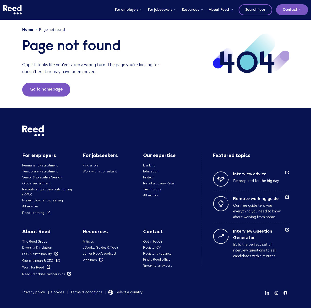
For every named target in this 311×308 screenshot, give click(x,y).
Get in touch (152, 241)
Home (27, 29)
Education (150, 171)
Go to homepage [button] (46, 89)
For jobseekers (160, 10)
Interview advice (250, 174)
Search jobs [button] (255, 10)
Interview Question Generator (252, 234)
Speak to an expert (157, 265)
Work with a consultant (100, 171)
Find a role (90, 165)
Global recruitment (36, 183)
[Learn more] (267, 293)
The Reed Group (34, 241)
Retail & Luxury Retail (159, 183)
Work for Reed (33, 267)
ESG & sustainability (37, 254)
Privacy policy (33, 292)
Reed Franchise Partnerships (43, 274)
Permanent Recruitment (40, 165)
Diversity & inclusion (37, 247)
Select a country (128, 292)
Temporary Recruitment (40, 171)
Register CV (152, 247)
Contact (290, 10)
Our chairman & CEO (38, 260)
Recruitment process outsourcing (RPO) (47, 191)
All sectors (150, 195)
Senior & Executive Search (42, 177)
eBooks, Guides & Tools (101, 247)
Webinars (90, 260)
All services (30, 206)
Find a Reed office (156, 259)
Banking (149, 165)
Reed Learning (33, 213)
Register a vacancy (157, 253)
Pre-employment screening (42, 200)
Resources (190, 10)
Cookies (57, 292)
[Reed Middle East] (12, 10)
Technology (152, 189)
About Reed (219, 10)
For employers (126, 10)
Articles (88, 241)
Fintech (148, 177)
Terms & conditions (86, 292)
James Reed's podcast (99, 253)
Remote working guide (256, 198)
